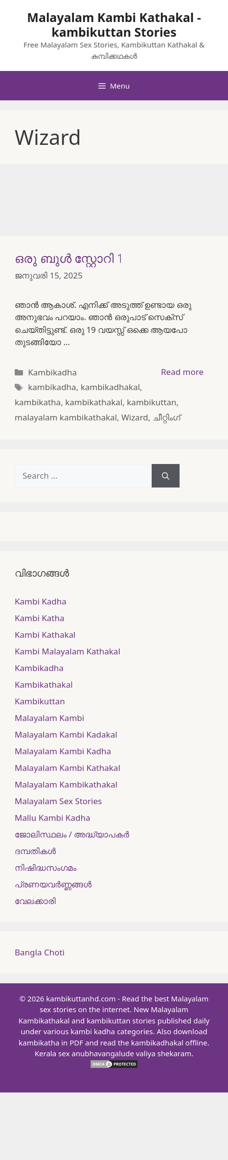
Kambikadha (52, 372)
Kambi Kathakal (45, 634)
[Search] (166, 475)
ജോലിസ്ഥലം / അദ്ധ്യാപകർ (72, 834)
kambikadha (52, 387)
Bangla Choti (40, 952)
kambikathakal (93, 402)
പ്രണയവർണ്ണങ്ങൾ (53, 884)
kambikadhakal (110, 387)
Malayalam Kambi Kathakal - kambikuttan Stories (114, 24)
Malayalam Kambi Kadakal (66, 734)
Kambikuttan (40, 701)
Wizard (134, 417)
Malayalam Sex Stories (58, 801)
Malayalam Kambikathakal (66, 784)
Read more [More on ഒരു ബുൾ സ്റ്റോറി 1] (182, 371)
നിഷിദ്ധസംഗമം (45, 867)
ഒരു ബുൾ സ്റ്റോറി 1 (69, 258)
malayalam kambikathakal (66, 417)
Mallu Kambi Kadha (52, 817)
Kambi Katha (39, 618)
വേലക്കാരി (35, 900)
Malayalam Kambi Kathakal (67, 767)
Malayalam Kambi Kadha (63, 751)
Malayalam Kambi (49, 717)
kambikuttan (151, 402)
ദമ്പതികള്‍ (35, 851)
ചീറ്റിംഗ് (166, 417)
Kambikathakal (44, 684)
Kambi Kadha (41, 601)
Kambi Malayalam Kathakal (67, 651)
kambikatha (38, 402)
